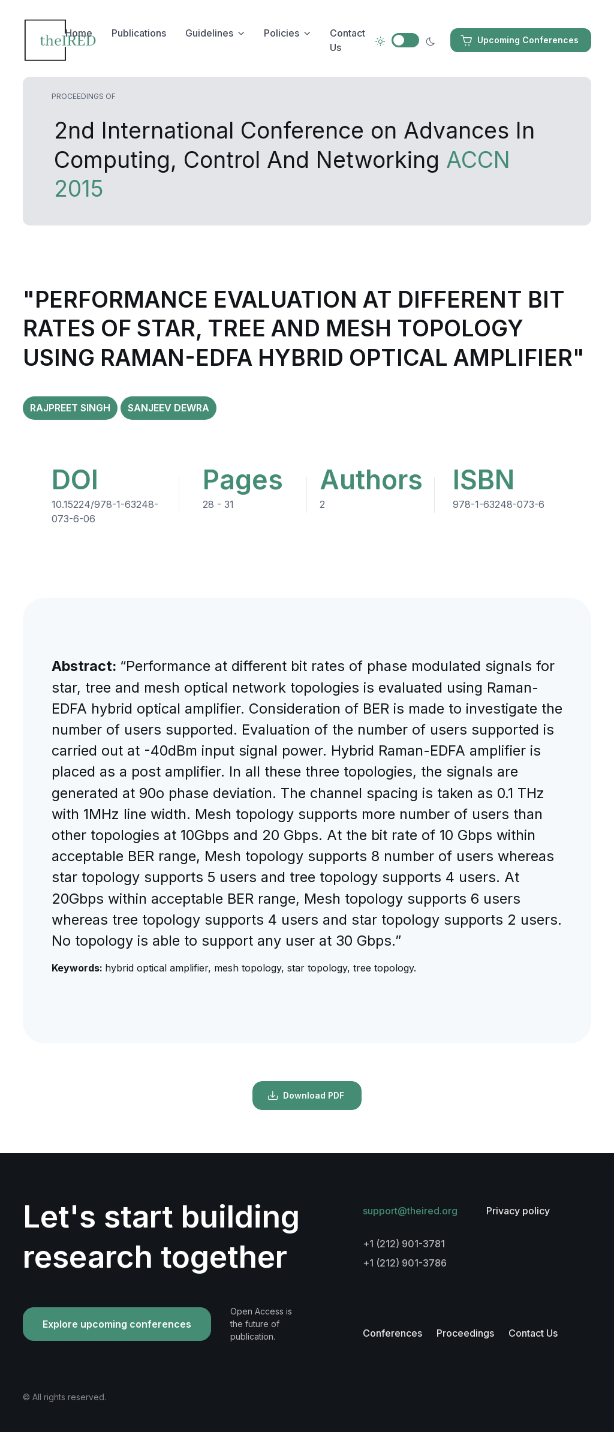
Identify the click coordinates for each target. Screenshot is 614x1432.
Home (78, 33)
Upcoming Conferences (519, 40)
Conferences (392, 1333)
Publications (139, 33)
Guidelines (209, 33)
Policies (281, 33)
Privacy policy (518, 1211)
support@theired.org (410, 1211)
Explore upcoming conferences (117, 1324)
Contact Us (347, 40)
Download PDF (305, 1095)
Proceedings (465, 1333)
